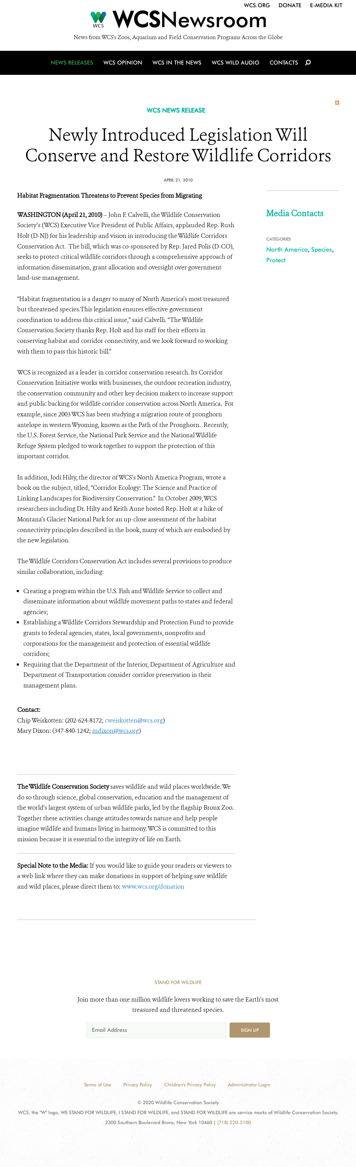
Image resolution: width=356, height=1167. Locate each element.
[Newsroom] (178, 21)
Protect (275, 260)
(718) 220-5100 (234, 1122)
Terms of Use (97, 1084)
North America (287, 249)
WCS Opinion (122, 62)
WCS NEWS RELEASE (176, 110)
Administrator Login (249, 1084)
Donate (290, 5)
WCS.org (257, 5)
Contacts (284, 62)
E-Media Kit (326, 5)
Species (321, 249)
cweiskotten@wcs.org (134, 720)
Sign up (250, 1030)
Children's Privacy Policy (190, 1084)
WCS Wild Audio (235, 62)
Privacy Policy (137, 1084)
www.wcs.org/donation (154, 886)
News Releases (72, 62)
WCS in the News (176, 62)
